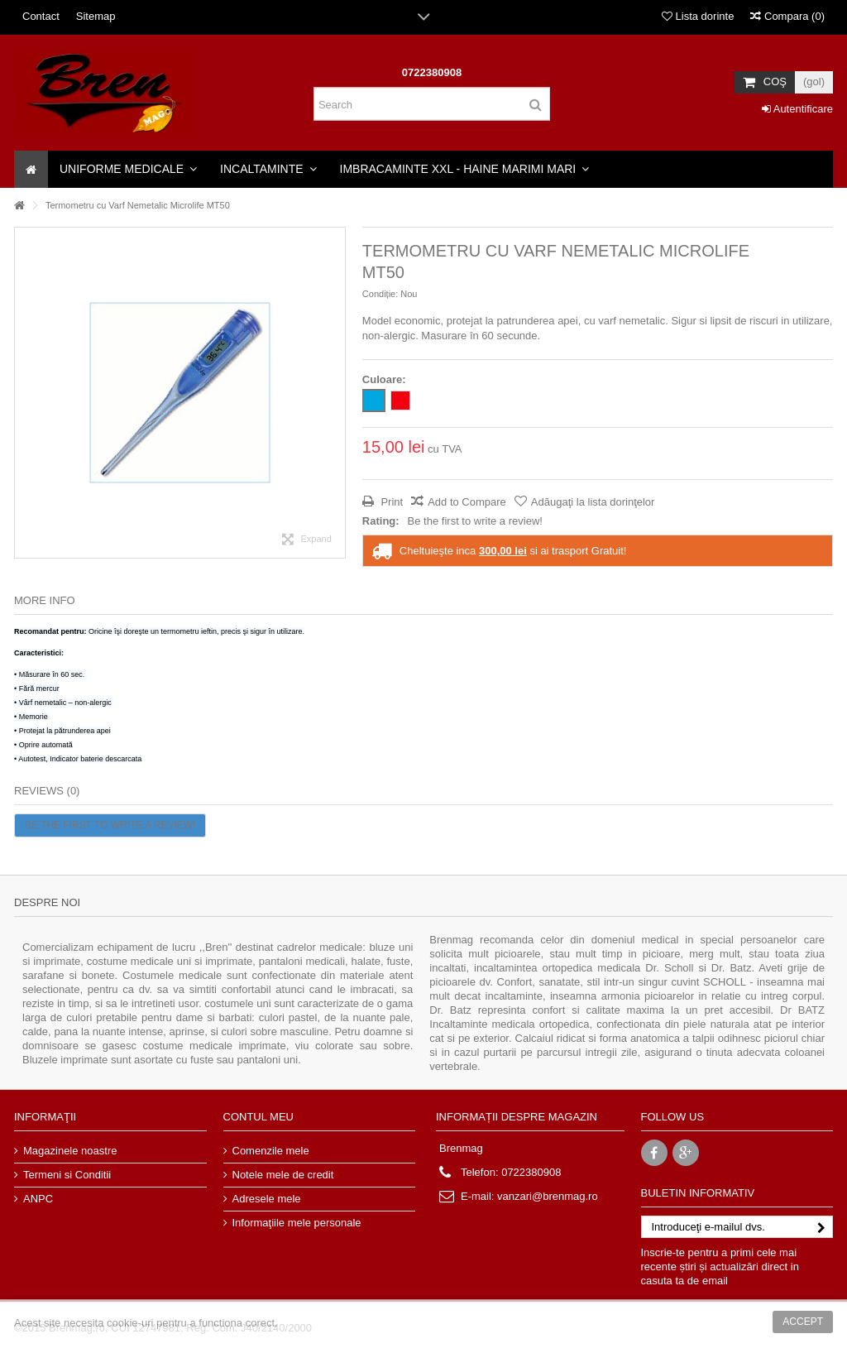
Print (390, 502)
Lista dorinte (698, 16)
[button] (128, 169)
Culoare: (385, 379)
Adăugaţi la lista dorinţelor (593, 502)
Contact (41, 16)
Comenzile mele (270, 1150)
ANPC (38, 1198)
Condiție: (380, 294)
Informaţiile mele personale (296, 1222)
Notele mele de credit (283, 1174)
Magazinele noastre (70, 1150)
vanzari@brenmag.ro (547, 1196)
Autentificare (797, 109)
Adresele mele (266, 1198)
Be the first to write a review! (475, 521)
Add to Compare (467, 502)
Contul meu (258, 1117)
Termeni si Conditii (67, 1174)
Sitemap (96, 16)
